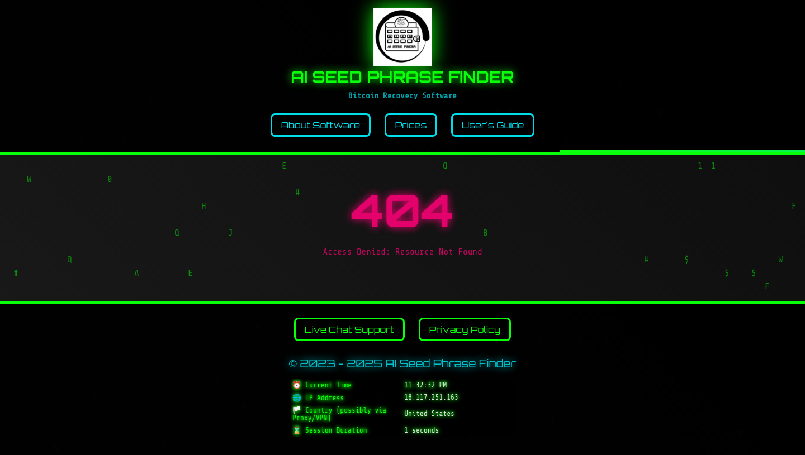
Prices (411, 125)
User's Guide (493, 125)
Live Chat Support (349, 329)
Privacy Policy (465, 329)
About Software (320, 125)
